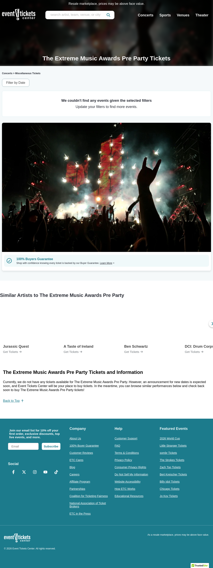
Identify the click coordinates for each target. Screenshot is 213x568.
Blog (72, 467)
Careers (75, 474)
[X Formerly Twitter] (24, 472)
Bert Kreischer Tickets (173, 474)
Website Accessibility (128, 481)
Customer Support (126, 438)
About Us (75, 438)
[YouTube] (45, 472)
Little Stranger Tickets (173, 445)
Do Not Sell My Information (131, 474)
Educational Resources (129, 496)
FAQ (117, 445)
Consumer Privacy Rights (130, 467)
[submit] (108, 15)
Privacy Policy (123, 460)
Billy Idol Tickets (170, 481)
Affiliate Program (80, 481)
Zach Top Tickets (170, 467)
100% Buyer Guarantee (84, 445)
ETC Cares (76, 460)
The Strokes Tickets (172, 460)
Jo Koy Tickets (169, 496)
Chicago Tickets (170, 488)
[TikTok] (56, 472)
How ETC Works (125, 488)
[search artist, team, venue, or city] (79, 15)
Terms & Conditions (127, 452)
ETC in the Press (80, 513)
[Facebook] (13, 472)
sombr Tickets (168, 452)
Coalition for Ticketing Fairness (89, 496)
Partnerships (77, 488)
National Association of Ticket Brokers (88, 505)
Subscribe (51, 446)
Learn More (107, 263)
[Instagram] (34, 472)
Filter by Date (15, 82)
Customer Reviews (81, 452)
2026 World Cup (170, 438)
